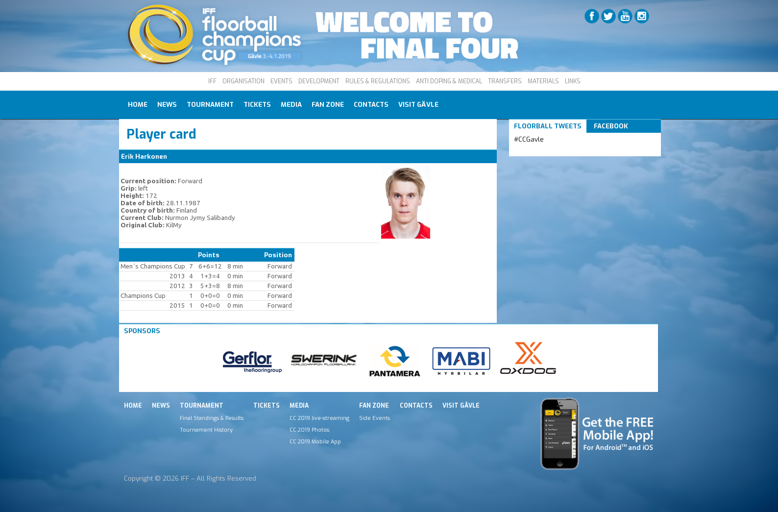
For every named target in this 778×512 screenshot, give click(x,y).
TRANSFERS (505, 81)
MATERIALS (543, 81)
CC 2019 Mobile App (315, 441)
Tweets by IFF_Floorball (552, 151)
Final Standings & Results (211, 417)
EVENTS (281, 81)
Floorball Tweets (548, 126)
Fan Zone (328, 104)
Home (137, 104)
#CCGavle (529, 139)
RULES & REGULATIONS (377, 81)
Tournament (210, 104)
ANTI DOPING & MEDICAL (449, 81)
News (167, 104)
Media (291, 104)
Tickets (257, 104)
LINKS (573, 81)
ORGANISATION (243, 81)
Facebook (611, 126)
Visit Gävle (418, 104)
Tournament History (206, 429)
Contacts (371, 104)
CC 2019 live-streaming (319, 417)
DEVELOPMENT (319, 81)
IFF (212, 81)
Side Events (374, 417)
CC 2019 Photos (309, 429)
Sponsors (142, 331)
